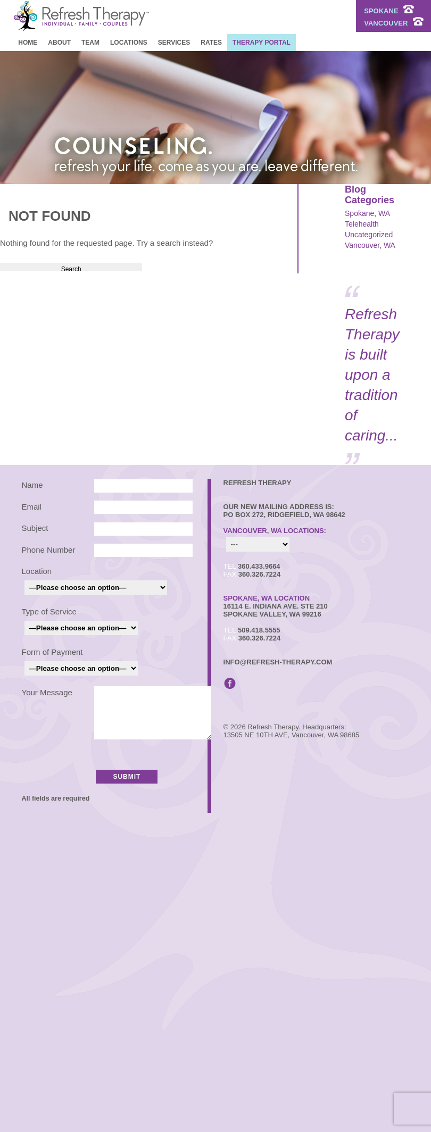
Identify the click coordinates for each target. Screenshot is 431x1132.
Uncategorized (369, 234)
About (59, 42)
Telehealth (362, 224)
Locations (128, 42)
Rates (211, 42)
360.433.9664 (259, 566)
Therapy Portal (262, 42)
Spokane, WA (367, 213)
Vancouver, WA (370, 245)
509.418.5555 (259, 630)
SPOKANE (389, 11)
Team (90, 42)
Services (174, 42)
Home (27, 42)
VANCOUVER (394, 23)
